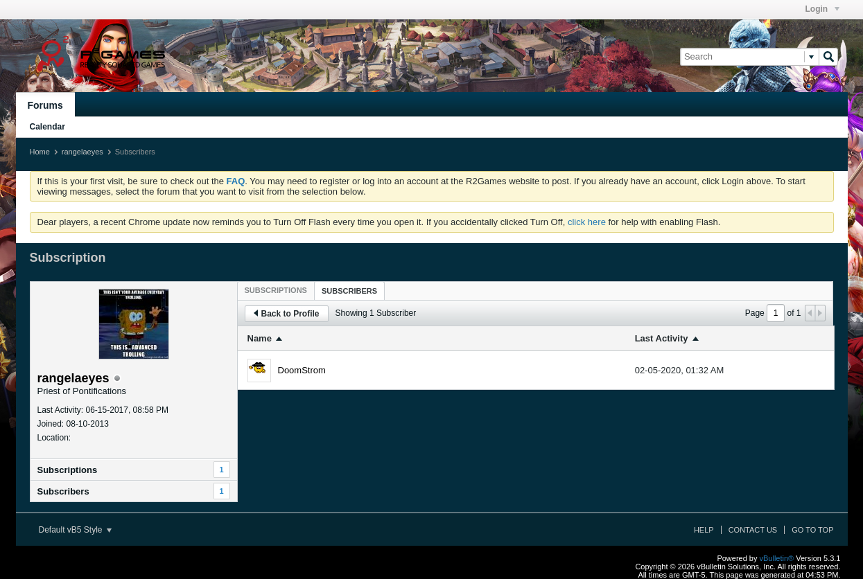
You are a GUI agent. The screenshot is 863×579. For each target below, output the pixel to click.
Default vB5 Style (75, 530)
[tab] (276, 290)
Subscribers (63, 491)
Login (822, 9)
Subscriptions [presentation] (276, 290)
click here (587, 222)
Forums (45, 105)
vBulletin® (777, 558)
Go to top (812, 530)
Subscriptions (67, 470)
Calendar (47, 127)
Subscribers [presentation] (349, 291)
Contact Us (753, 530)
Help (704, 530)
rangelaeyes (82, 152)
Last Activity (661, 338)
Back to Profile (287, 314)
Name (259, 338)
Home (40, 152)
